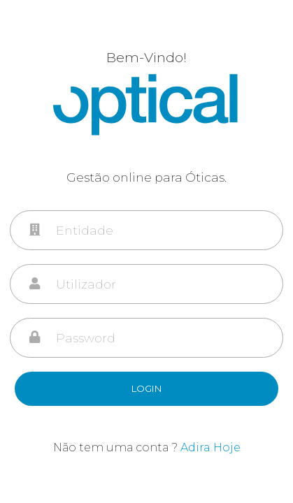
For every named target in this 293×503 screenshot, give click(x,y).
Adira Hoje (210, 447)
